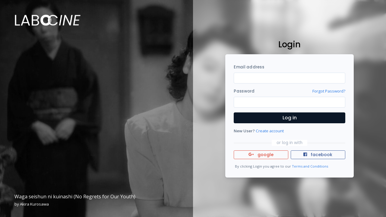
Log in (290, 117)
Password (244, 91)
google (261, 155)
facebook (317, 155)
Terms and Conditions (310, 166)
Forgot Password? (328, 91)
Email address (249, 67)
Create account (270, 131)
